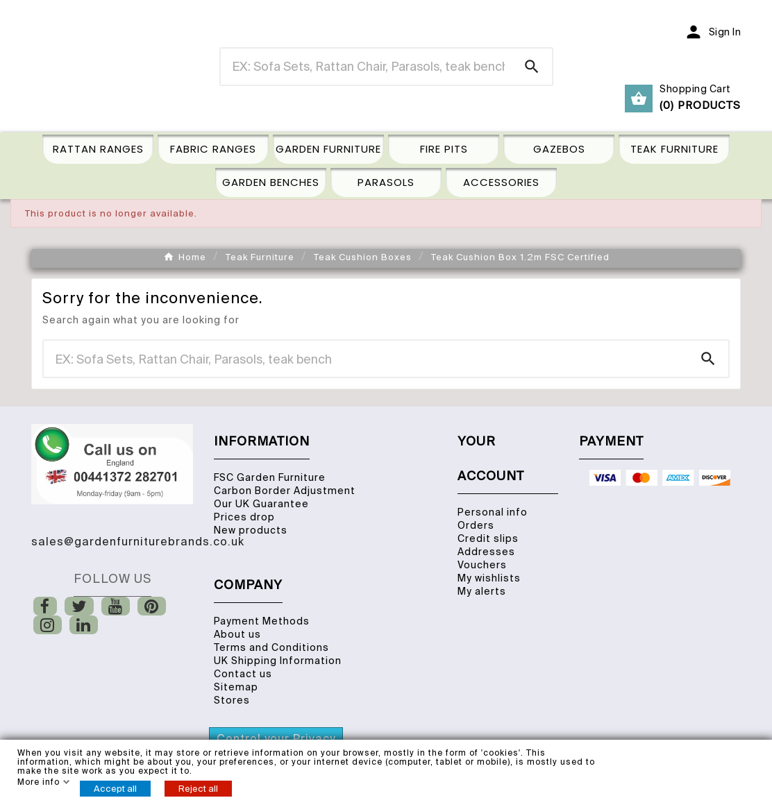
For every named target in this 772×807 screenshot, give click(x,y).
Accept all (115, 788)
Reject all (198, 788)
